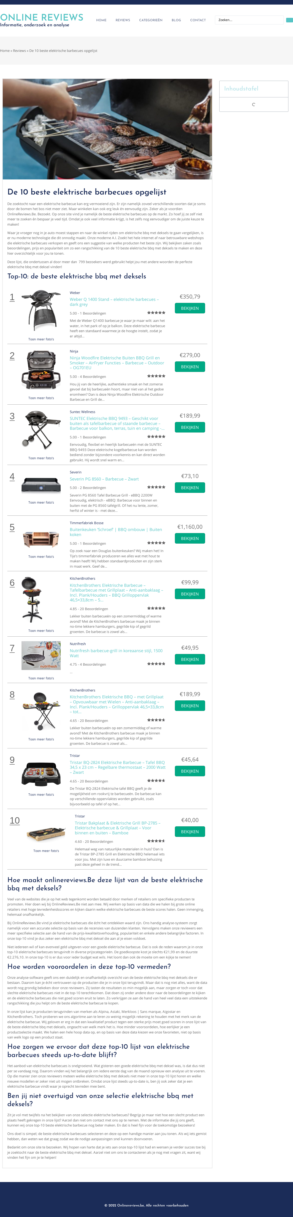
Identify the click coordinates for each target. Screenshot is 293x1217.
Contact (198, 20)
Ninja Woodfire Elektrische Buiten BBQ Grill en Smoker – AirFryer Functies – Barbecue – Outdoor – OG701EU (117, 362)
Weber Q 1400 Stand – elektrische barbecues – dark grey (114, 301)
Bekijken (190, 308)
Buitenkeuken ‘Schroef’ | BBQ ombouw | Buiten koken (116, 532)
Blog (176, 20)
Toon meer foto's (41, 339)
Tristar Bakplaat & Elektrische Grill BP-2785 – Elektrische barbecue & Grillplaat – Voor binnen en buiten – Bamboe (117, 827)
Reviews (123, 20)
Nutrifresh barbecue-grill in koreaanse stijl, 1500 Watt (116, 653)
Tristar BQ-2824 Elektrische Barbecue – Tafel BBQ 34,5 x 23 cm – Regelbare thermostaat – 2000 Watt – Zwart (117, 767)
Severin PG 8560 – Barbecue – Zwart (104, 479)
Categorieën (151, 20)
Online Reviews (41, 18)
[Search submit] (289, 20)
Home (101, 20)
